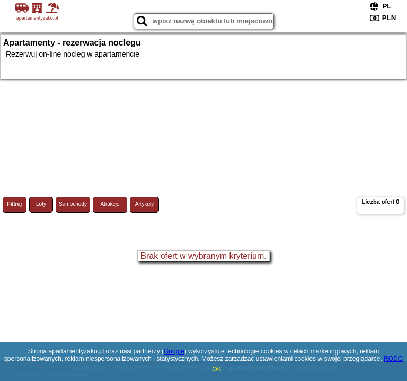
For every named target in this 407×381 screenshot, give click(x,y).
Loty (41, 204)
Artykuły (144, 204)
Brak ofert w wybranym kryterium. (203, 255)
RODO (393, 358)
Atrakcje (109, 204)
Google (174, 351)
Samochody (73, 204)
